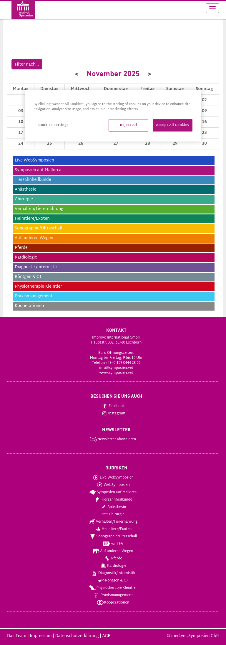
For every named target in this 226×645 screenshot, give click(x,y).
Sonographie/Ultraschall (113, 536)
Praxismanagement (112, 595)
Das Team (16, 636)
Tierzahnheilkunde (112, 499)
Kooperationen (112, 602)
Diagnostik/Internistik (112, 573)
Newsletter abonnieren (112, 439)
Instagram (112, 413)
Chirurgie (112, 514)
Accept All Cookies (172, 125)
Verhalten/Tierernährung (113, 522)
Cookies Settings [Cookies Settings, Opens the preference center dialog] (53, 125)
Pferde (112, 558)
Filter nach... (27, 64)
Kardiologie (112, 566)
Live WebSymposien (113, 477)
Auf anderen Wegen (112, 551)
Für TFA (112, 544)
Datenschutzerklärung (77, 636)
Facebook (113, 406)
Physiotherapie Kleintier (113, 588)
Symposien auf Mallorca (113, 492)
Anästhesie (112, 507)
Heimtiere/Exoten (113, 529)
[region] (113, 115)
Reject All (128, 125)
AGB (106, 636)
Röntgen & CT (112, 580)
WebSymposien (113, 485)
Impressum (40, 636)
